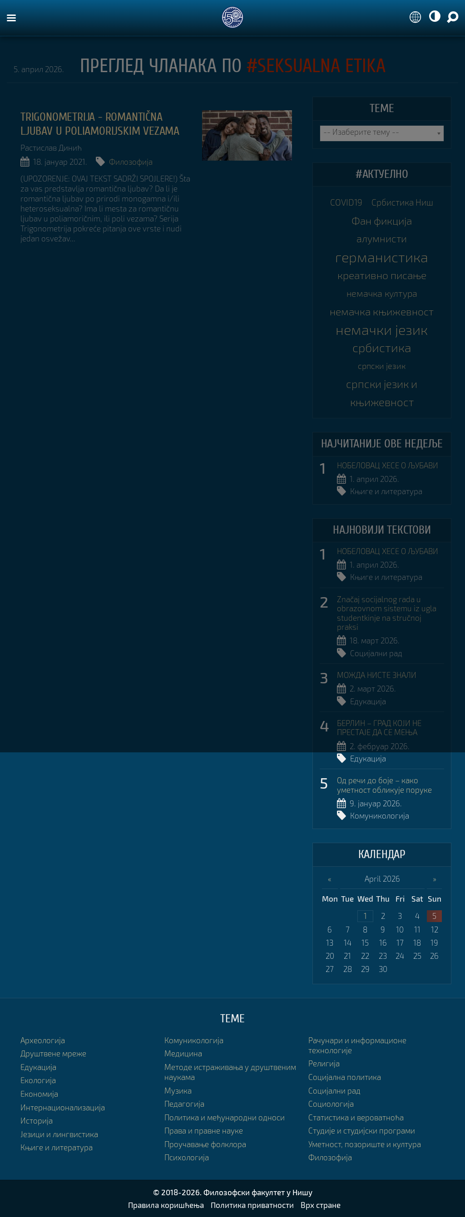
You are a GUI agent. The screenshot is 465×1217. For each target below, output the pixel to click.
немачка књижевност (382, 311)
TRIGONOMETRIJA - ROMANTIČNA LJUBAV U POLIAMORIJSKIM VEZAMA (99, 124)
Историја (36, 1120)
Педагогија (184, 1104)
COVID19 (346, 202)
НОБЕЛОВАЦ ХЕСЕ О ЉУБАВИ (387, 465)
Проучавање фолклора (205, 1144)
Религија (324, 1063)
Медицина (183, 1053)
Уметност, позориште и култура (364, 1144)
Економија (39, 1094)
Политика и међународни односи (224, 1117)
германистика (381, 257)
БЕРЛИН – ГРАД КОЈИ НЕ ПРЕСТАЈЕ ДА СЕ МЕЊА (379, 728)
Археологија (42, 1040)
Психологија (186, 1157)
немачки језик (382, 329)
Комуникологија (379, 815)
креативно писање (381, 275)
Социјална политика (344, 1077)
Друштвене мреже (53, 1053)
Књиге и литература (386, 491)
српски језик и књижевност (381, 392)
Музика (178, 1090)
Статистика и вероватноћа (356, 1117)
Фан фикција (381, 220)
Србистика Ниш (402, 202)
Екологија (38, 1080)
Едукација (368, 701)
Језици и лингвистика (59, 1134)
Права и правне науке (203, 1130)
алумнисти (381, 238)
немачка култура (381, 293)
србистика (381, 347)
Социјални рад (376, 653)
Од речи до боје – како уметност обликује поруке (384, 785)
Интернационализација (62, 1107)
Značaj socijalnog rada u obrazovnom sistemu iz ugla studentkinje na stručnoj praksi (386, 613)
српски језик (382, 366)
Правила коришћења (166, 1204)
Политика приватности (252, 1204)
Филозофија (131, 162)
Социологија (331, 1104)
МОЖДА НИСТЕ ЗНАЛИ (376, 675)
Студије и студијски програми (361, 1130)
